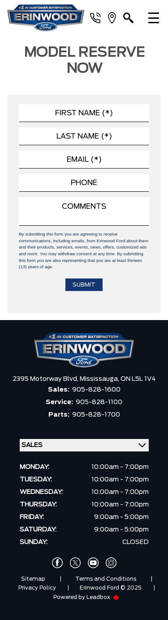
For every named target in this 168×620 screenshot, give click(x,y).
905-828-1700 (96, 415)
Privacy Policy (37, 587)
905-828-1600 (96, 390)
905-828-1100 (99, 402)
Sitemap (33, 579)
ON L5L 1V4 (138, 379)
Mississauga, (100, 379)
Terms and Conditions (105, 579)
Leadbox (103, 597)
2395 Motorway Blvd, (46, 379)
